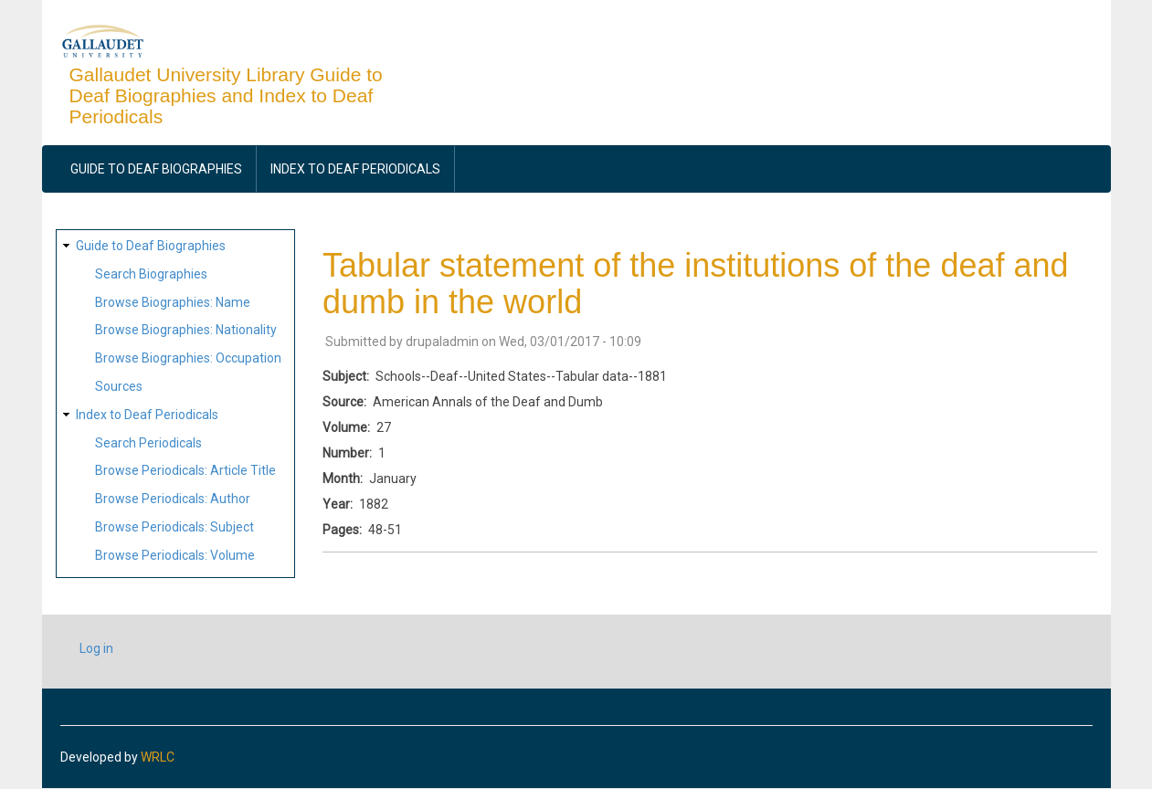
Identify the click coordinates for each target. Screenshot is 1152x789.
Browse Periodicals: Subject (174, 527)
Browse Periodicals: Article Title (185, 470)
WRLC (157, 757)
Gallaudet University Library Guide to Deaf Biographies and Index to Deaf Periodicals (226, 95)
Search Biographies (151, 274)
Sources (119, 386)
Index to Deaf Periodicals (355, 169)
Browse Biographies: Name (172, 302)
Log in (96, 648)
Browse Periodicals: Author (172, 498)
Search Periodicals (148, 443)
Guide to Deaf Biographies (156, 169)
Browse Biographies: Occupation (188, 358)
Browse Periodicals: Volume (175, 555)
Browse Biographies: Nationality (186, 329)
